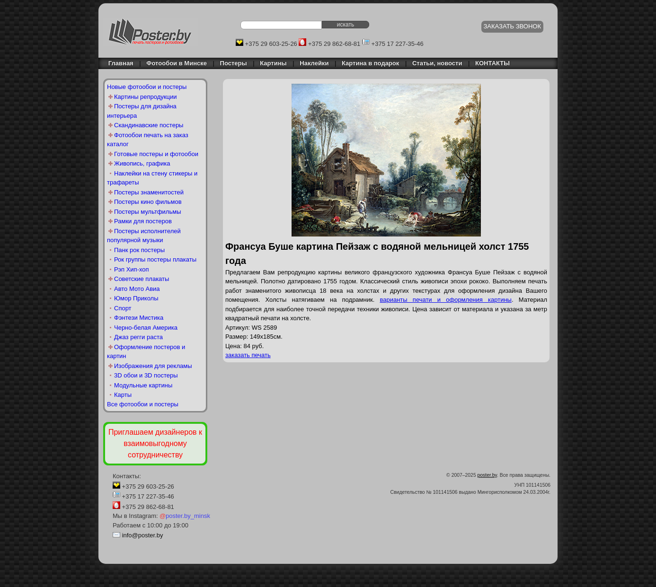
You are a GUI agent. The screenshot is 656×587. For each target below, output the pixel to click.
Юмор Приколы (136, 298)
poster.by (487, 475)
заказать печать (248, 355)
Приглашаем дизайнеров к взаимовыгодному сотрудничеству (155, 443)
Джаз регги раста (138, 337)
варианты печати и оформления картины (445, 299)
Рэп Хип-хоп (131, 269)
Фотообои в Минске (176, 63)
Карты (123, 394)
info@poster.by (142, 535)
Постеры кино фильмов (148, 201)
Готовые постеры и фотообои (156, 154)
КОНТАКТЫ (492, 63)
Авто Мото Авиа (137, 288)
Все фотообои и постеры (142, 404)
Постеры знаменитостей (149, 192)
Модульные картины (143, 385)
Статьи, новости (437, 63)
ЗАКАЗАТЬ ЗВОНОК (512, 26)
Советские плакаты (141, 278)
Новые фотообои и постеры (146, 86)
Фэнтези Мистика (138, 317)
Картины (273, 63)
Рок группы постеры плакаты (155, 259)
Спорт (123, 308)
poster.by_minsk (185, 515)
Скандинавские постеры (148, 125)
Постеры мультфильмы (147, 211)
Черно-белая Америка (145, 327)
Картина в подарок (370, 63)
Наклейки (314, 63)
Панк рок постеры (139, 250)
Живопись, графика (142, 163)
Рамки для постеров (143, 221)
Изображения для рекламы (153, 365)
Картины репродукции (145, 96)
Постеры (233, 63)
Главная (118, 63)
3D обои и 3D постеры (146, 375)
